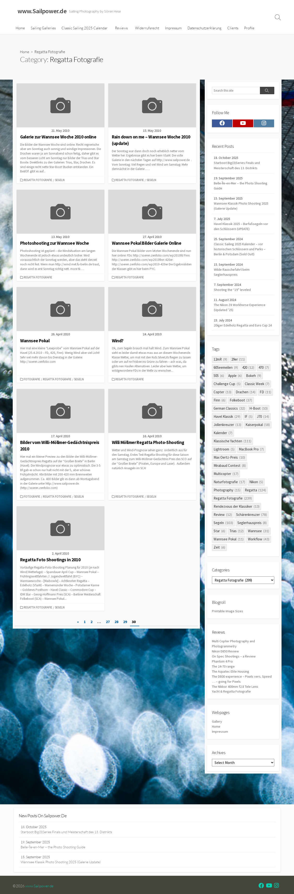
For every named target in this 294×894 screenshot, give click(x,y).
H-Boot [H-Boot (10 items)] (258, 424)
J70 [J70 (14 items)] (263, 432)
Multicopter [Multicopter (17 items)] (226, 489)
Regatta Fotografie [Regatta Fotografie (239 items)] (233, 514)
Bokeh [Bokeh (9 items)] (253, 391)
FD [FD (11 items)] (265, 408)
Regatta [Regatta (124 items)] (255, 506)
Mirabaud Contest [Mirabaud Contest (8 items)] (230, 481)
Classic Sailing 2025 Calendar (84, 28)
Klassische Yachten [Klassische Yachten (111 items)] (232, 457)
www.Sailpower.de (40, 888)
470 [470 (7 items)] (263, 383)
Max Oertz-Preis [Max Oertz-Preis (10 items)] (229, 473)
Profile (249, 28)
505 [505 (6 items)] (219, 391)
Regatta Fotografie (38, 180)
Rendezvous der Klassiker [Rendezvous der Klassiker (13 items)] (236, 522)
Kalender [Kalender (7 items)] (223, 448)
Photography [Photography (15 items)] (227, 506)
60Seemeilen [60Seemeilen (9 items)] (226, 383)
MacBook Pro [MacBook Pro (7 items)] (251, 465)
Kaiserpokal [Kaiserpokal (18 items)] (258, 440)
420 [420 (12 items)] (248, 383)
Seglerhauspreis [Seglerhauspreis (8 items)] (252, 538)
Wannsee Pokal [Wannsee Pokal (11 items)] (229, 555)
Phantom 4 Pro (223, 677)
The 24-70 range (224, 682)
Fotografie (32, 380)
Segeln (60, 180)
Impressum (173, 28)
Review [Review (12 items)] (223, 530)
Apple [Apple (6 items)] (235, 391)
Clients (232, 28)
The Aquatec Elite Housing (232, 687)
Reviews (121, 28)
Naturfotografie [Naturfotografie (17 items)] (229, 497)
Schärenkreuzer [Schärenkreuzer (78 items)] (251, 530)
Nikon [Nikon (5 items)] (256, 497)
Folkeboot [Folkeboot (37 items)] (241, 416)
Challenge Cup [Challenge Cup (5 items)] (227, 399)
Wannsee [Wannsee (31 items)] (258, 546)
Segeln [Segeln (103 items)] (223, 538)
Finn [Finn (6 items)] (219, 416)
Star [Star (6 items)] (219, 546)
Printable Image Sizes (228, 627)
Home (20, 28)
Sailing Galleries (43, 28)
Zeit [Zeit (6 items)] (219, 563)
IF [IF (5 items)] (249, 432)
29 (125, 622)
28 (116, 622)
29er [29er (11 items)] (238, 375)
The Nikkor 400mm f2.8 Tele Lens (236, 702)
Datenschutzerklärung (204, 28)
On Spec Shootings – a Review (234, 672)
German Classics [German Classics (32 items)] (229, 424)
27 (108, 622)
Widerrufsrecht (147, 28)
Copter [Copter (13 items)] (222, 408)
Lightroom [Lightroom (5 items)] (224, 465)
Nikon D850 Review (226, 667)
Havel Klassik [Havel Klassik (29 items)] (227, 432)
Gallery (217, 738)
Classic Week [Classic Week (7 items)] (257, 399)
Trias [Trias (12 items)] (236, 546)
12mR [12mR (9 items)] (220, 375)
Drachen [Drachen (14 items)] (246, 408)
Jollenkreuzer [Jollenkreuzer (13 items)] (227, 440)
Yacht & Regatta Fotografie (232, 708)
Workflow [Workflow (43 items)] (259, 555)
